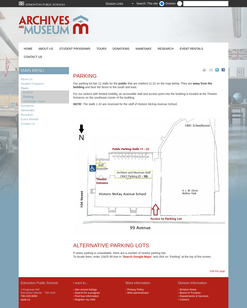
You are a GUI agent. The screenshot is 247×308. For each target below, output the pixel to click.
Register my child (85, 299)
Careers (184, 299)
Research (166, 48)
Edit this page (218, 271)
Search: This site (147, 3)
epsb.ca (25, 299)
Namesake (144, 48)
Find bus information (87, 296)
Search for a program (87, 292)
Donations (121, 48)
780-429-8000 (29, 296)
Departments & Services (194, 296)
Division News (188, 289)
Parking (28, 96)
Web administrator (138, 292)
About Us (46, 48)
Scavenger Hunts (34, 101)
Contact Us (33, 56)
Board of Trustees (190, 292)
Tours (101, 48)
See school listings (86, 289)
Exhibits (28, 92)
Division (170, 3)
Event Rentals (191, 48)
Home (28, 48)
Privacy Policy (135, 289)
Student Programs (74, 48)
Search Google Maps (137, 256)
